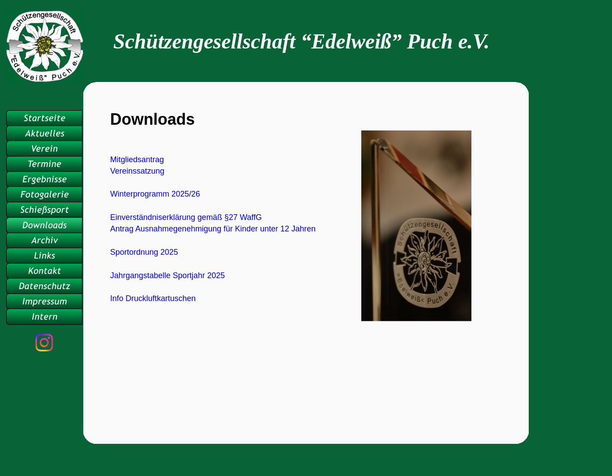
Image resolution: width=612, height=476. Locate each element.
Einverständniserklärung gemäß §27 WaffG (186, 217)
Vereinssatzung (137, 171)
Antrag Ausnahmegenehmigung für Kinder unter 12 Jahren (212, 228)
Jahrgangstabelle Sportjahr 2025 (167, 275)
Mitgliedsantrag (137, 159)
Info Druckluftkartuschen (153, 298)
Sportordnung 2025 (144, 252)
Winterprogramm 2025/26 (155, 194)
